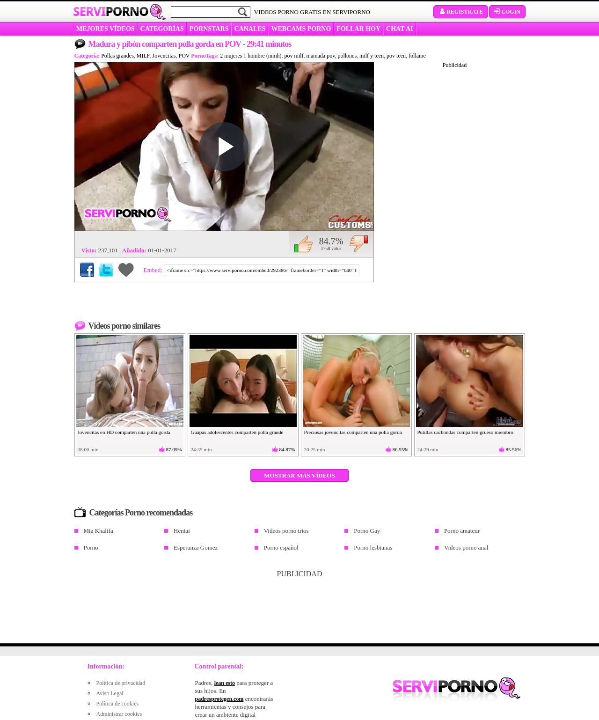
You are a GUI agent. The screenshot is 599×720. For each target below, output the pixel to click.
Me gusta (303, 243)
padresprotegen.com (219, 699)
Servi (110, 11)
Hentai (182, 530)
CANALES (249, 28)
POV (184, 55)
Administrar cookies (119, 714)
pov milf (294, 55)
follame (417, 55)
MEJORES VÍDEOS (105, 28)
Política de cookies (117, 703)
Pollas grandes (117, 55)
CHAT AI (399, 28)
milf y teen (371, 55)
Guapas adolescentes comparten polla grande (237, 432)
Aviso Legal (110, 693)
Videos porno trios (286, 530)
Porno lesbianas (373, 547)
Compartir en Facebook (87, 270)
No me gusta (359, 243)
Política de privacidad (121, 683)
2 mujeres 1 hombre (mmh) (250, 55)
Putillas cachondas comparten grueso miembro (465, 432)
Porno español (281, 547)
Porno (91, 547)
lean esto (224, 683)
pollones (347, 55)
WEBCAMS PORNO (301, 28)
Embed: (154, 269)
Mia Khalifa (98, 530)
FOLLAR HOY (358, 28)
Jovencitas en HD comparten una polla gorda (124, 432)
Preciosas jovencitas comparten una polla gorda (353, 432)
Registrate (460, 11)
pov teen (396, 55)
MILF (143, 55)
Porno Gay (367, 530)
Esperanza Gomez (196, 547)
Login (507, 11)
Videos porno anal (466, 547)
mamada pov (321, 55)
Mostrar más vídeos (299, 475)
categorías (162, 28)
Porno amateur (462, 530)
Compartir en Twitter (106, 270)
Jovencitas (164, 55)
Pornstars (209, 28)
